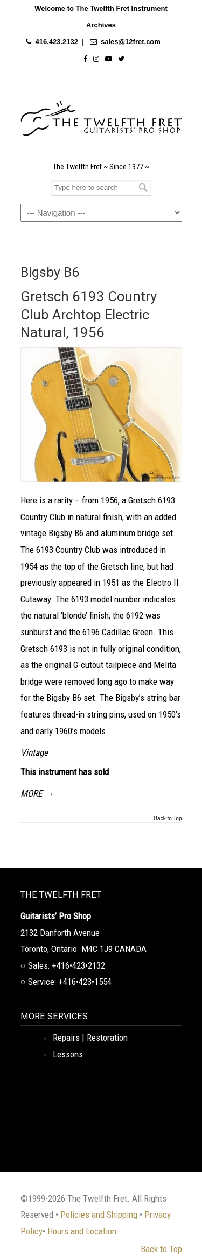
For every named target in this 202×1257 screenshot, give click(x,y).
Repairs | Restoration (90, 1037)
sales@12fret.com (131, 42)
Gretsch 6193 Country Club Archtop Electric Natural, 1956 (88, 314)
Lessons (68, 1054)
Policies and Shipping (98, 1214)
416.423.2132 (56, 42)
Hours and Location (81, 1231)
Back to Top (168, 818)
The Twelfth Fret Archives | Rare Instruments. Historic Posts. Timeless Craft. (101, 115)
